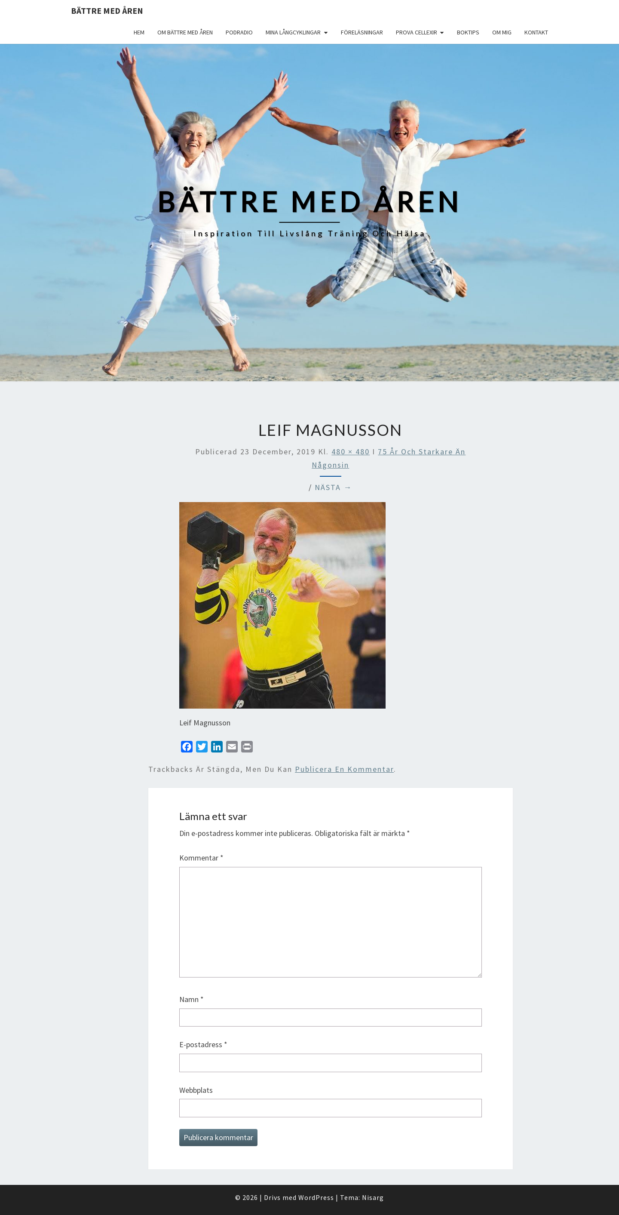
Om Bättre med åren (185, 32)
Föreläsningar (362, 32)
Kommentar (201, 858)
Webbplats (196, 1090)
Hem (139, 32)
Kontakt (536, 32)
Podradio (239, 32)
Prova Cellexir (416, 32)
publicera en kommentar (344, 769)
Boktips (468, 32)
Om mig (502, 32)
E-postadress (203, 1044)
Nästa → (333, 487)
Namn (191, 999)
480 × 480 (350, 451)
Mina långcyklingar (293, 32)
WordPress (316, 1197)
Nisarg (373, 1197)
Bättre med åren (107, 10)
